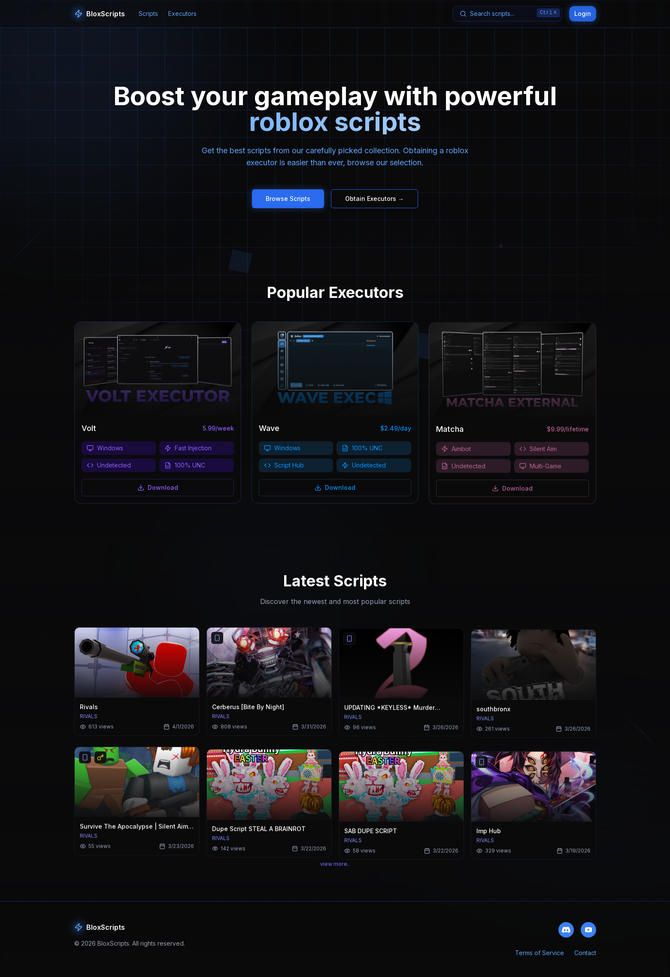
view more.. (335, 869)
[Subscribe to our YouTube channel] (588, 933)
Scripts (148, 13)
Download (157, 489)
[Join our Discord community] (566, 933)
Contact (585, 958)
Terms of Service (539, 958)
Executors (182, 13)
